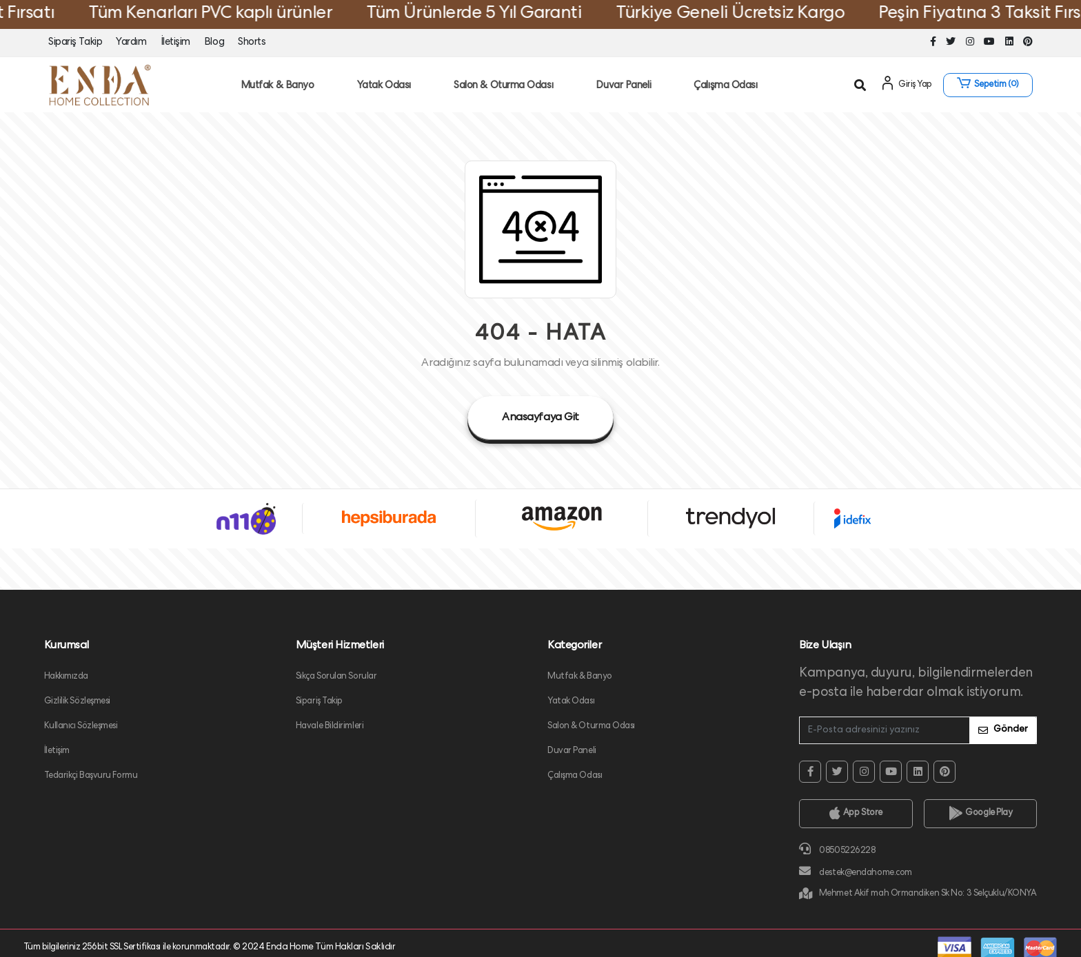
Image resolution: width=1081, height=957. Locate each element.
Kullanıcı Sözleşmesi (81, 726)
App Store (855, 814)
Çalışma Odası (725, 86)
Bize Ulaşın (825, 646)
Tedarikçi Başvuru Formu (91, 776)
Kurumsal (66, 646)
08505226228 (837, 849)
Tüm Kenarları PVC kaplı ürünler (228, 14)
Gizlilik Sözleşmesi (77, 701)
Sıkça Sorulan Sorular (336, 676)
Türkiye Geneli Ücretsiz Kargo (748, 14)
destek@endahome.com (855, 871)
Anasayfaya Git (540, 418)
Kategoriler (574, 646)
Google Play (981, 814)
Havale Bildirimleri (330, 726)
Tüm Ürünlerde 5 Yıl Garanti (492, 14)
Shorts (251, 42)
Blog (214, 42)
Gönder (1003, 730)
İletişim (175, 42)
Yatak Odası (384, 86)
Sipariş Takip (75, 42)
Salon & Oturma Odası (503, 86)
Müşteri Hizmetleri (340, 646)
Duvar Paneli (623, 86)
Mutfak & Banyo (277, 86)
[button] (988, 85)
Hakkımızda (66, 676)
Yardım (131, 42)
